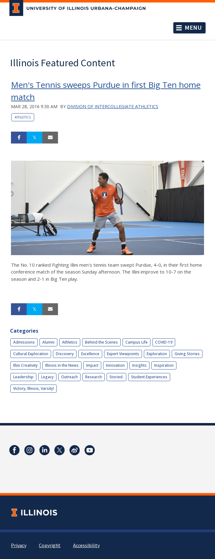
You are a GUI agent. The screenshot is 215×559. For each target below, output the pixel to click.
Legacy (47, 377)
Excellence (90, 353)
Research (93, 377)
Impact (92, 365)
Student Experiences (149, 377)
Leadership (23, 377)
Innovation (115, 365)
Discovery (65, 353)
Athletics (23, 117)
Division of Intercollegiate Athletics (112, 106)
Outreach (69, 377)
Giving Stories (187, 353)
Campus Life (136, 342)
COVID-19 (163, 342)
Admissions (24, 342)
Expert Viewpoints (123, 353)
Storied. (116, 377)
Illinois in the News (62, 365)
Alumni (48, 342)
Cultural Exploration (30, 353)
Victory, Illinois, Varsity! (33, 388)
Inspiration (164, 365)
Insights (139, 365)
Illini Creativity (25, 365)
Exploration (157, 353)
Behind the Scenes (101, 342)
